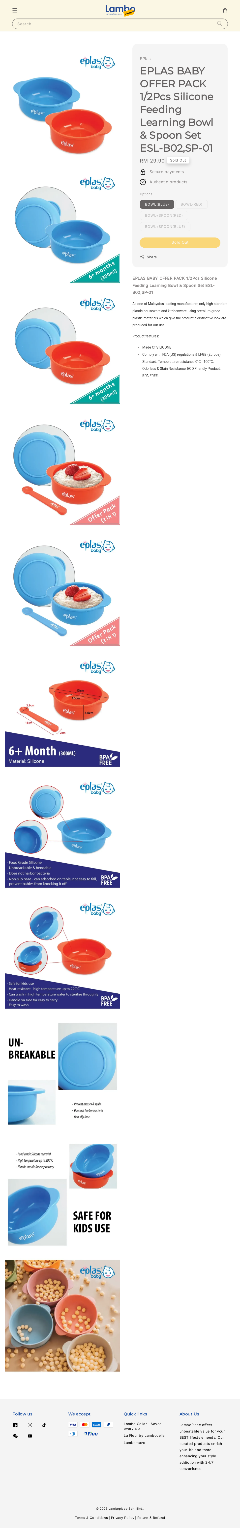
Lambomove (134, 1442)
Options (146, 194)
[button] (14, 10)
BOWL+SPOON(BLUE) (165, 226)
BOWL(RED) (192, 204)
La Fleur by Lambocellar (145, 1435)
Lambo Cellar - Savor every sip (142, 1426)
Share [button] (148, 257)
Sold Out (180, 242)
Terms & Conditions (91, 1518)
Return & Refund (151, 1518)
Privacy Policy (122, 1518)
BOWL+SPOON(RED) (164, 215)
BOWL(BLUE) (157, 204)
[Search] (220, 23)
